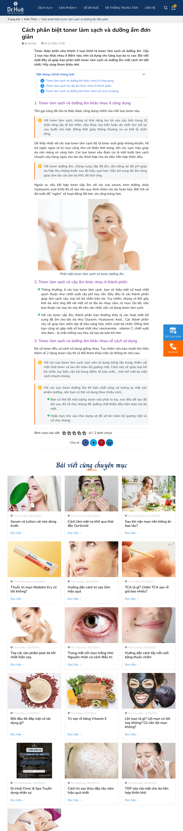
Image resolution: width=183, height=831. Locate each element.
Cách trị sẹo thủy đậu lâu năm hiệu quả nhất (91, 754)
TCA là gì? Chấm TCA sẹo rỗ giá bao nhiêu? (147, 589)
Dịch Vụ (45, 8)
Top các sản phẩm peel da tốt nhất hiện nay (33, 655)
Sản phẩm (68, 8)
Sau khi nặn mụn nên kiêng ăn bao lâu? (148, 523)
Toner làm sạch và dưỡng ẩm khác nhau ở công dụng (79, 81)
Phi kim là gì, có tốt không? (31, 787)
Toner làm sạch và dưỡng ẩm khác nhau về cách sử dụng (82, 91)
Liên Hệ (150, 8)
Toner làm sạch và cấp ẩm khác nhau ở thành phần (78, 86)
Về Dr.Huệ (90, 8)
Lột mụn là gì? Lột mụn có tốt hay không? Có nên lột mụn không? (147, 691)
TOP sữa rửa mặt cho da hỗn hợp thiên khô (147, 754)
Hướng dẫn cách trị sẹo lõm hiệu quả (89, 589)
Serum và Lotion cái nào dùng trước (33, 523)
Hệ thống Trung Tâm (121, 8)
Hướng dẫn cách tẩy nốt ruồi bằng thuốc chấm (147, 655)
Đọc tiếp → (18, 533)
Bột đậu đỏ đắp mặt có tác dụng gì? (31, 720)
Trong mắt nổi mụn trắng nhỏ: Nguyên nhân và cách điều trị (91, 655)
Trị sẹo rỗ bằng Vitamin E (87, 687)
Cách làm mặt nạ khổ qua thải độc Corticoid (90, 523)
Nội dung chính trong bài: (55, 74)
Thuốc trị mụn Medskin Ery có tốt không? (34, 589)
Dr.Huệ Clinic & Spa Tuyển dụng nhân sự (31, 754)
